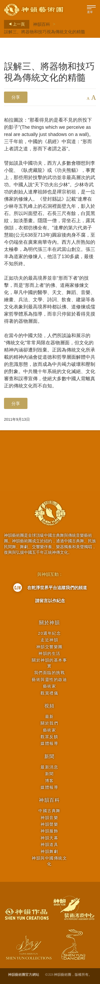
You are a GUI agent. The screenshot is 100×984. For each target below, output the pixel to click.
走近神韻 (49, 640)
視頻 (49, 706)
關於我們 (49, 723)
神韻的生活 (49, 653)
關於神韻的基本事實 (49, 663)
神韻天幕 (49, 838)
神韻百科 (41, 24)
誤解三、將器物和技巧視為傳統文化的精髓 (44, 32)
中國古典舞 (49, 810)
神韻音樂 (49, 817)
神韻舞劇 (49, 851)
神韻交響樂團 (49, 646)
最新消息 (49, 767)
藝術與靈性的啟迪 (49, 679)
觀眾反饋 (49, 736)
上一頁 (15, 24)
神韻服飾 (49, 831)
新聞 (49, 756)
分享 (15, 97)
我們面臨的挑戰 (49, 672)
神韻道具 (49, 844)
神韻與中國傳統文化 (49, 861)
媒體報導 (49, 743)
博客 (49, 780)
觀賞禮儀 (49, 693)
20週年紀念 (49, 633)
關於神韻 (49, 622)
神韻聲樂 (49, 824)
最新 (49, 716)
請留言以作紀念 (50, 600)
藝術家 (49, 686)
